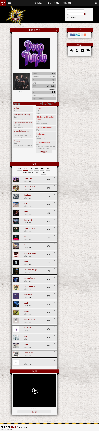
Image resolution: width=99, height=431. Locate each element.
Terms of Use (3, 429)
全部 (19, 168)
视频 (42, 168)
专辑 (25, 168)
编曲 (36, 168)
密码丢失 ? (74, 17)
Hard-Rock (52, 76)
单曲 (47, 168)
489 (54, 95)
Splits (43, 172)
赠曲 (37, 172)
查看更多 (44, 152)
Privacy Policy (9, 429)
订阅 (68, 17)
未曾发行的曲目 (28, 172)
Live (31, 168)
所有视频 (34, 412)
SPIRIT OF (8, 427)
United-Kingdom (51, 86)
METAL (3, 4)
